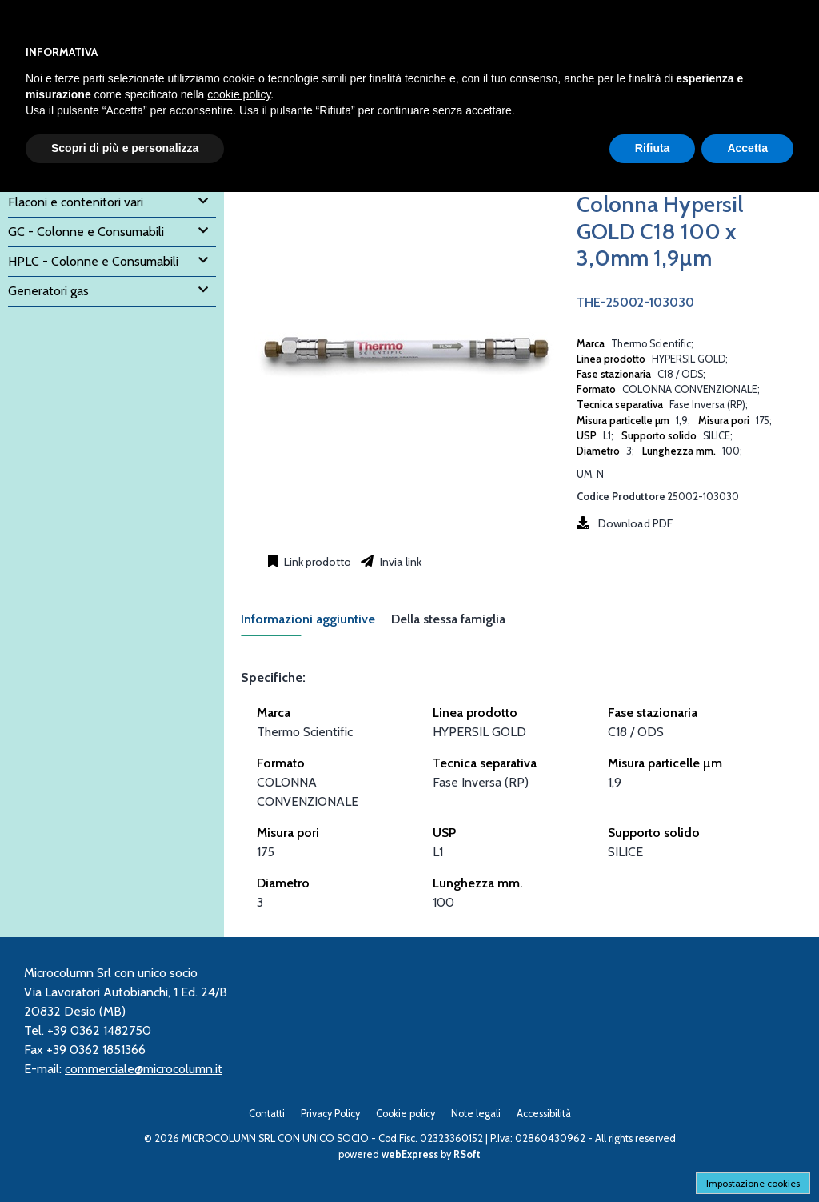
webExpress (410, 1154)
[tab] (316, 623)
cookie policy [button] (238, 94)
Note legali (476, 1114)
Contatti (267, 1114)
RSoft (467, 1154)
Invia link (399, 562)
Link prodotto (316, 562)
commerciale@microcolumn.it (143, 1068)
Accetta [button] (747, 148)
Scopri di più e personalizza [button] (124, 148)
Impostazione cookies (753, 1183)
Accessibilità (544, 1114)
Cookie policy (405, 1114)
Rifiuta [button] (652, 148)
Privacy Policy (330, 1114)
